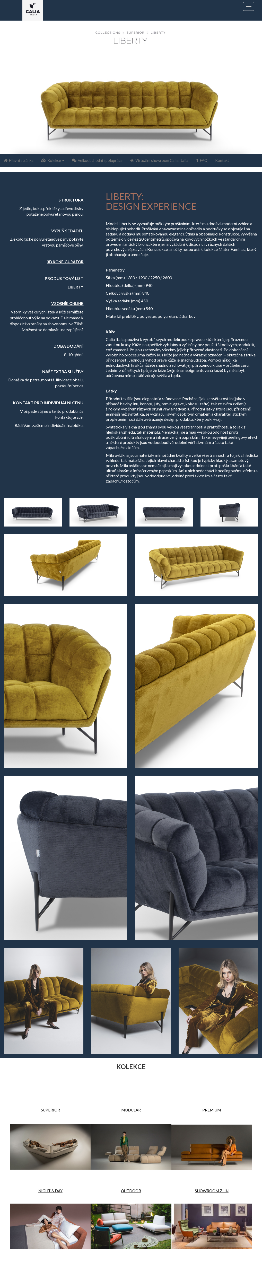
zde (80, 417)
